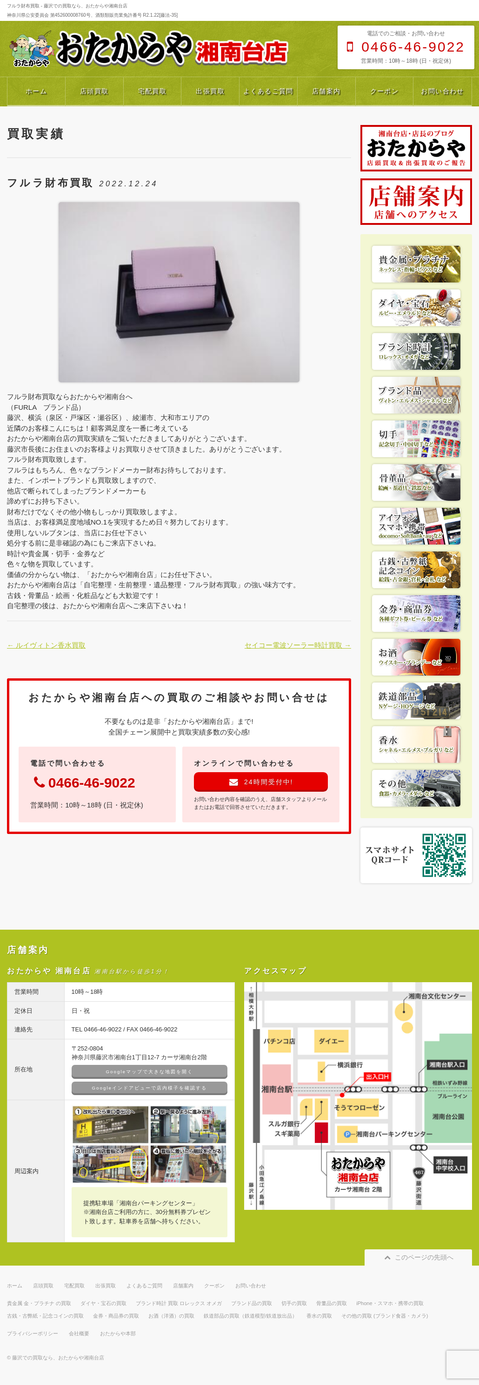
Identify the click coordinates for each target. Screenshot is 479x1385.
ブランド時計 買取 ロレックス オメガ (179, 1303)
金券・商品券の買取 (116, 1316)
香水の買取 (319, 1316)
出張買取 (210, 91)
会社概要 (79, 1333)
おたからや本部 (118, 1333)
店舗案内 (326, 91)
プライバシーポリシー (32, 1333)
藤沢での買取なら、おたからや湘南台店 (58, 1357)
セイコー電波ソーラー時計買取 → (298, 645)
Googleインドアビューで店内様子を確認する (149, 1087)
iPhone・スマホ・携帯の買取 (389, 1303)
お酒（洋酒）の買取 (171, 1316)
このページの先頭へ (418, 1257)
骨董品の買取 (331, 1303)
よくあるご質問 (268, 91)
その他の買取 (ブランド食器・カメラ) (384, 1316)
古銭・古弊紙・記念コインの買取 (45, 1316)
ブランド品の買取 (251, 1303)
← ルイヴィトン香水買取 (46, 645)
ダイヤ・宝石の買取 (103, 1303)
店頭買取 (94, 91)
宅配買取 (152, 91)
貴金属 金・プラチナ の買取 (39, 1303)
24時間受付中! (261, 782)
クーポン (384, 91)
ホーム (36, 91)
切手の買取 (294, 1303)
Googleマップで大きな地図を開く (149, 1071)
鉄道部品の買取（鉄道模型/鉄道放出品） (250, 1316)
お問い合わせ (442, 91)
